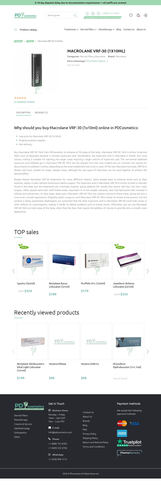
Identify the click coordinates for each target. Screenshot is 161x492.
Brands (86, 420)
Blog (118, 29)
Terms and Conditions (94, 446)
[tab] (23, 112)
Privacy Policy (89, 433)
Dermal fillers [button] (87, 29)
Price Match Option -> (97, 60)
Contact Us (128, 29)
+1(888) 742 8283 (108, 13)
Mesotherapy (21, 419)
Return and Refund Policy (95, 442)
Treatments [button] (70, 29)
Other (17, 436)
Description (23, 112)
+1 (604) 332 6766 (57, 447)
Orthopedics (20, 432)
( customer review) (24, 101)
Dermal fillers (87, 56)
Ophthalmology (22, 428)
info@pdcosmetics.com (60, 432)
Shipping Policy (90, 437)
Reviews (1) (41, 112)
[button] (147, 351)
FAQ (85, 429)
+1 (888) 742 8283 (57, 443)
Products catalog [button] (28, 29)
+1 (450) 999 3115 (57, 459)
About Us (141, 29)
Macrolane (100, 56)
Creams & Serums (23, 423)
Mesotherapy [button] (105, 29)
